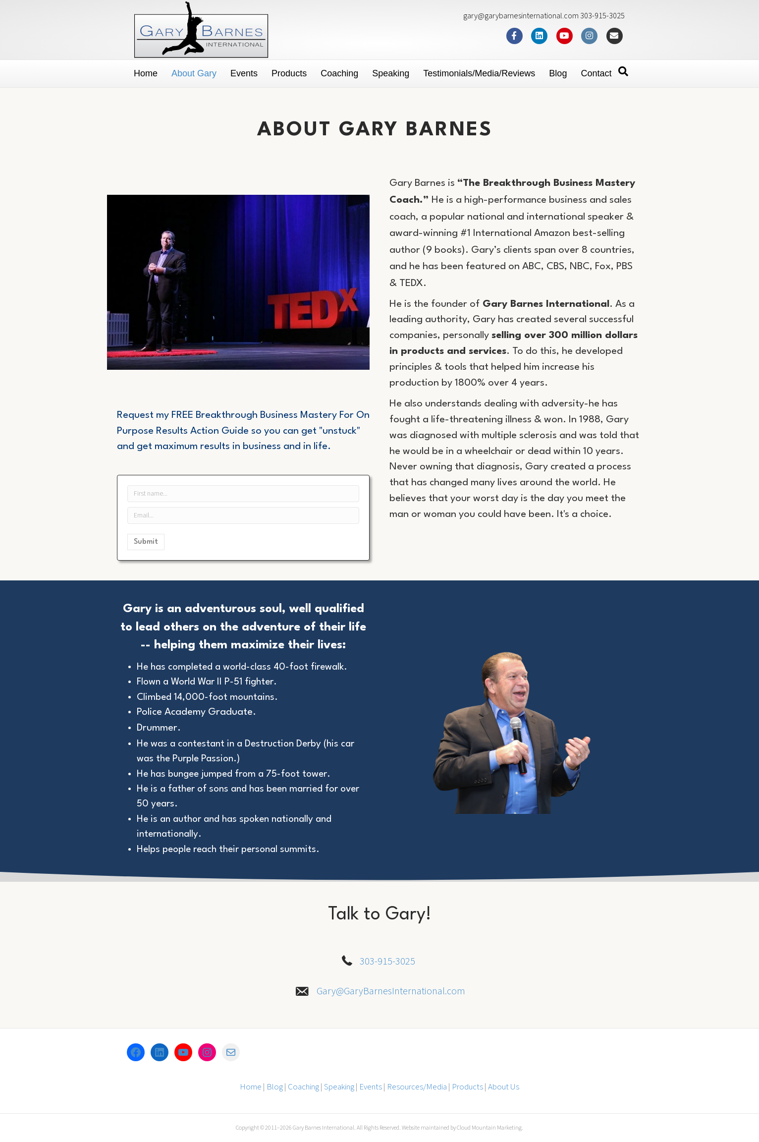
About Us (503, 1087)
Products (289, 73)
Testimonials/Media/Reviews (479, 73)
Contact (596, 73)
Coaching (339, 73)
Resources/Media (417, 1087)
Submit (146, 542)
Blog (558, 73)
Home (146, 73)
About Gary (194, 73)
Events (244, 73)
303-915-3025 (387, 962)
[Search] (623, 71)
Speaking (390, 73)
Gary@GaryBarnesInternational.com (391, 991)
